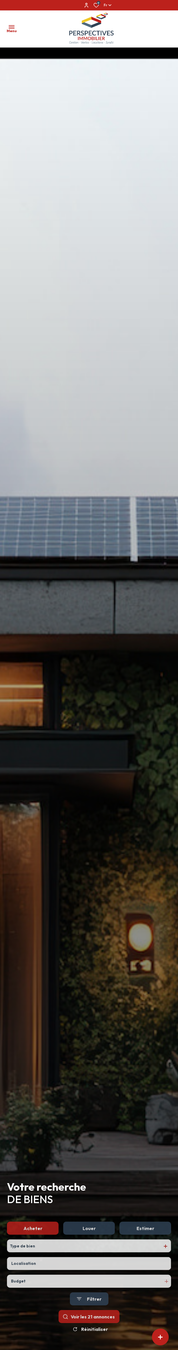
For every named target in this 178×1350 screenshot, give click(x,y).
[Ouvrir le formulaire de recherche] (89, 1322)
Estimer (145, 1252)
